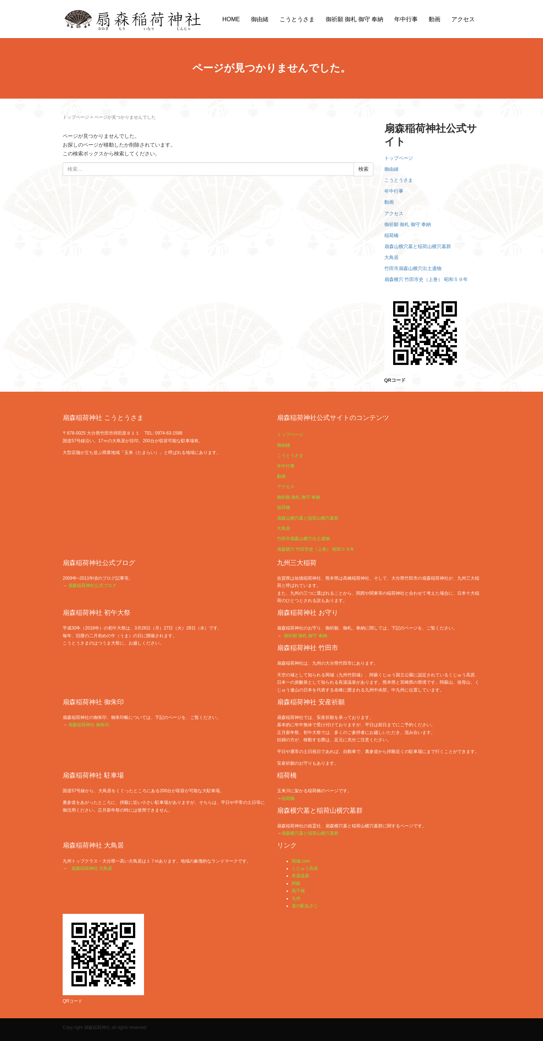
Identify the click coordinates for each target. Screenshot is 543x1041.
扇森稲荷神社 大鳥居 (91, 868)
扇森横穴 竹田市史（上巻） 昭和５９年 (426, 279)
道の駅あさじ (305, 905)
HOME (231, 19)
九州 (296, 898)
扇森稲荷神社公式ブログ (92, 585)
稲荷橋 (391, 235)
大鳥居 (391, 257)
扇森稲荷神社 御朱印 (88, 724)
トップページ (76, 117)
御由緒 (260, 19)
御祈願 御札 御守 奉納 (354, 19)
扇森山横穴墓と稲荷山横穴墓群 (417, 246)
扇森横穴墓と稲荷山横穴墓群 (310, 833)
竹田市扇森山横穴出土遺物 (413, 268)
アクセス (463, 19)
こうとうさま (297, 19)
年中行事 (406, 19)
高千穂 (298, 890)
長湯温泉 (300, 875)
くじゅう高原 (305, 868)
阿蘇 (296, 883)
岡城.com (301, 861)
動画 (434, 19)
